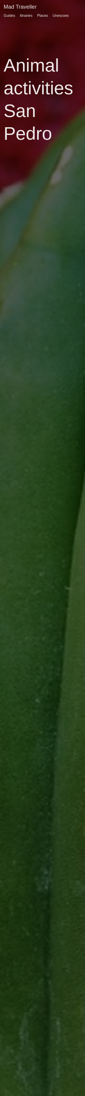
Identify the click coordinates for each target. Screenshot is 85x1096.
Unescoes (61, 15)
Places (42, 15)
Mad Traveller (20, 7)
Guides (9, 15)
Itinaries (26, 15)
